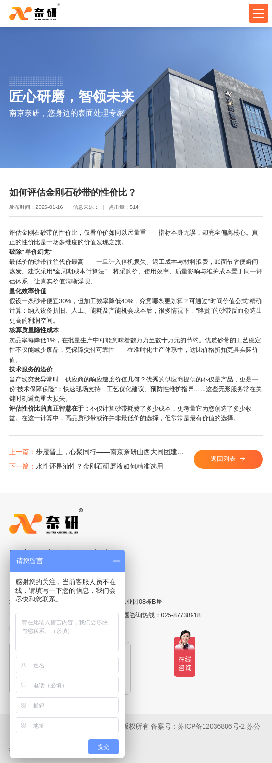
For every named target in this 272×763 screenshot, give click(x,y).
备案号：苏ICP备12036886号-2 (198, 726)
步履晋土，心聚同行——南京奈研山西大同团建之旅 (97, 452)
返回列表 (223, 458)
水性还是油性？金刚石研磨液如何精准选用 (86, 466)
